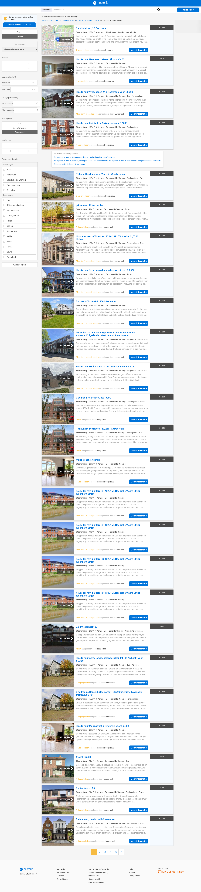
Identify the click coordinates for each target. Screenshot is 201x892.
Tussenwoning (11, 185)
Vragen (132, 872)
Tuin (6, 200)
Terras (7, 221)
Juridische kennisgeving (98, 872)
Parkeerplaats (11, 210)
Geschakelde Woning (14, 180)
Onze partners (135, 876)
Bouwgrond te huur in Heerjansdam (93, 161)
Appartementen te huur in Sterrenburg (69, 164)
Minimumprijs (7, 103)
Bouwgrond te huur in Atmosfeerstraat (99, 157)
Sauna (7, 252)
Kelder (8, 236)
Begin (44, 20)
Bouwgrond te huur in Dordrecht (87, 20)
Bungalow (9, 190)
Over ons (60, 876)
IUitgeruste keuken (13, 205)
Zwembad (9, 257)
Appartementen (19, 128)
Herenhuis (9, 174)
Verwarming (10, 231)
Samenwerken (63, 872)
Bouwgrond (20, 132)
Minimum (6, 83)
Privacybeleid (93, 876)
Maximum (6, 89)
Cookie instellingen (96, 882)
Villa (7, 169)
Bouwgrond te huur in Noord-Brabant (60, 20)
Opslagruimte (11, 215)
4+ (29, 69)
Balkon (8, 226)
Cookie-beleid (94, 879)
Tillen (7, 247)
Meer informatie (139, 50)
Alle (19, 124)
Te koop (20, 32)
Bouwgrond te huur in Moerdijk (149, 161)
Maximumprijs (8, 110)
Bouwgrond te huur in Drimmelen (122, 161)
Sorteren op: (20, 44)
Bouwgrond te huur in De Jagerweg (68, 157)
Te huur (20, 36)
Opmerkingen (62, 879)
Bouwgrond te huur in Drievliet (66, 161)
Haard (7, 241)
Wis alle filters (19, 265)
